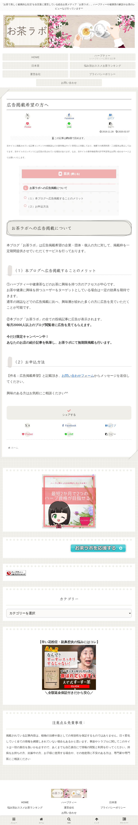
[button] (110, 125)
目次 (67, 173)
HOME (25, 802)
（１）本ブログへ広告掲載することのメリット (55, 198)
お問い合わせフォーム (78, 376)
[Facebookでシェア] (69, 116)
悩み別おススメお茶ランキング (25, 808)
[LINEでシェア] (69, 125)
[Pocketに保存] (27, 125)
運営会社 (69, 808)
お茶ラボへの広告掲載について (48, 187)
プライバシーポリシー (113, 808)
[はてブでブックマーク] (110, 116)
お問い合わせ (69, 813)
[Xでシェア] (27, 116)
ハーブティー (69, 802)
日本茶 (113, 802)
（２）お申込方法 (38, 206)
